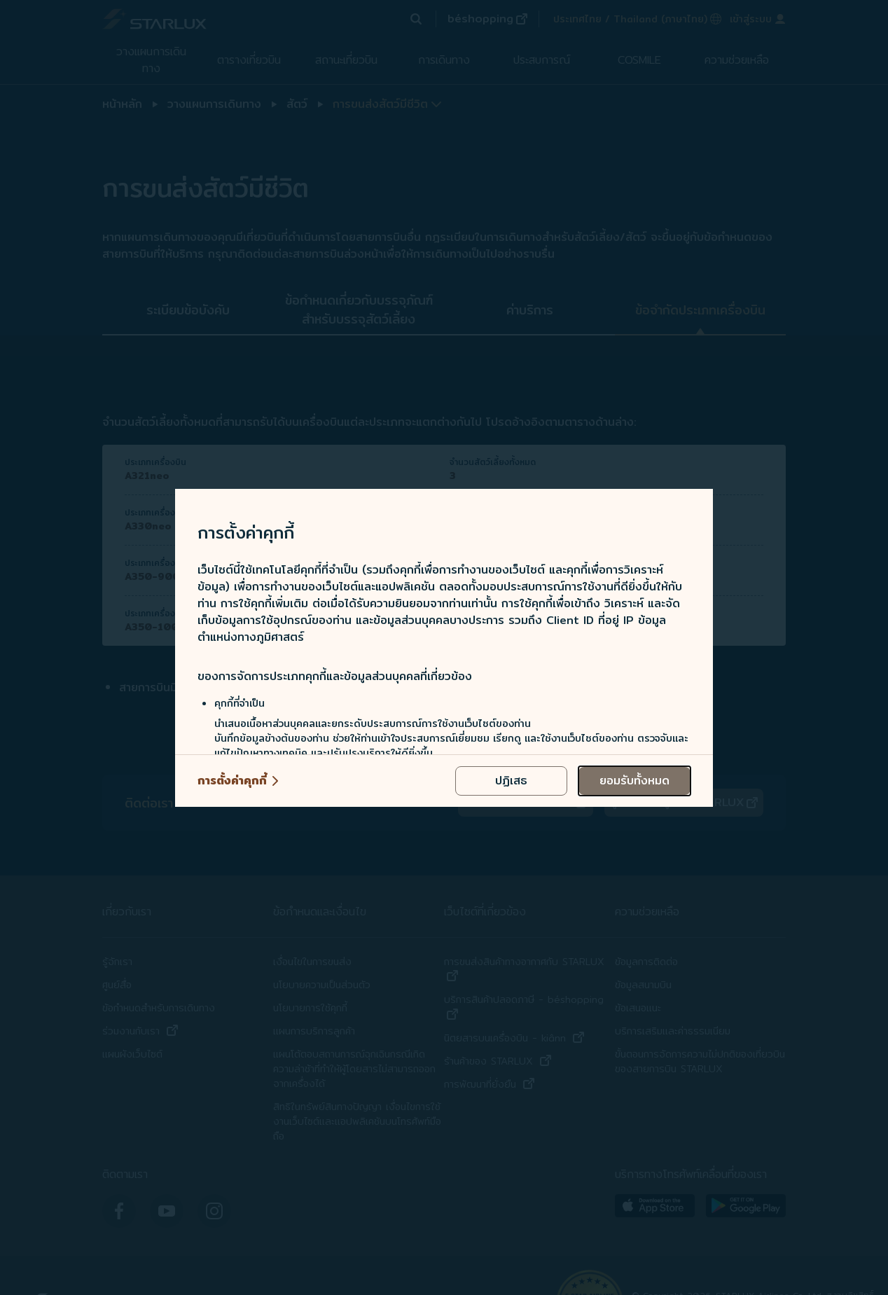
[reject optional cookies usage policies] (511, 781)
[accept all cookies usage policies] (634, 781)
